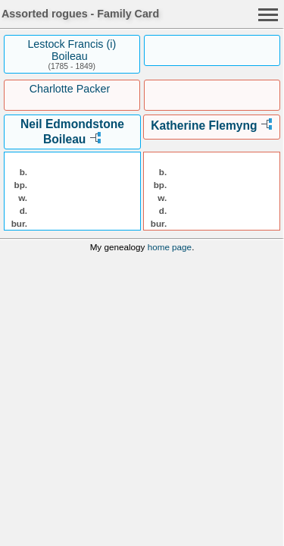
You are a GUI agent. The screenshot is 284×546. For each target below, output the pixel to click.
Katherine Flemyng (204, 125)
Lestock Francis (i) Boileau (71, 50)
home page (170, 247)
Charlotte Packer (70, 89)
